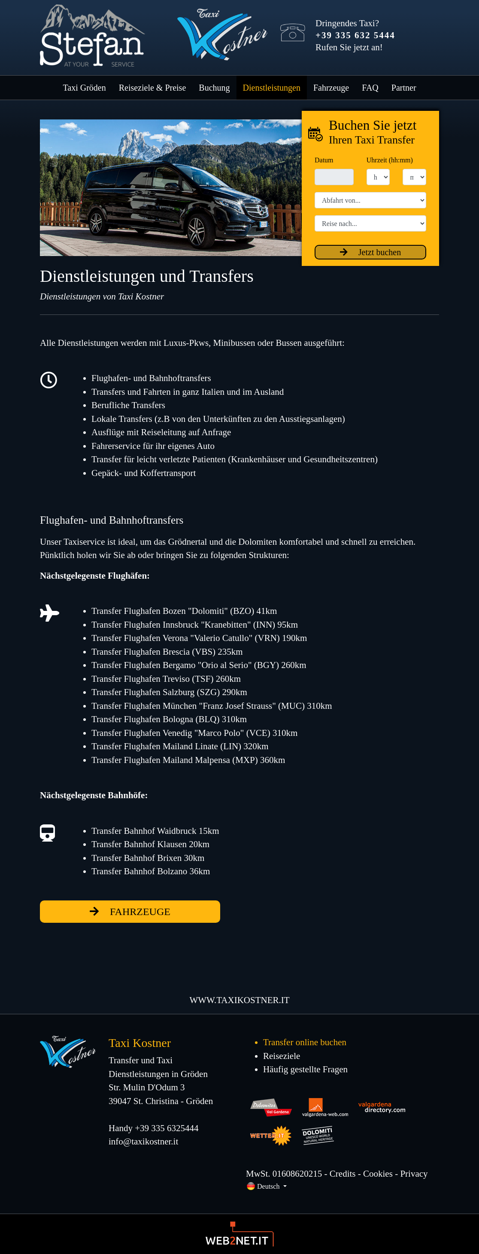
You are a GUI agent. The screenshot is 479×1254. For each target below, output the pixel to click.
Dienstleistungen (271, 87)
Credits (343, 1174)
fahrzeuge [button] (130, 911)
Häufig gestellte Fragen (305, 1069)
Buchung (214, 87)
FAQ (370, 87)
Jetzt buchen (370, 252)
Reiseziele (281, 1056)
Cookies (378, 1174)
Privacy (413, 1174)
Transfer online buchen (304, 1042)
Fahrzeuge (331, 87)
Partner (403, 87)
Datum (324, 160)
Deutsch (263, 1185)
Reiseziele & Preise (152, 87)
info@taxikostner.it (143, 1141)
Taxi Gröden (84, 87)
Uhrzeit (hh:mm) (390, 160)
